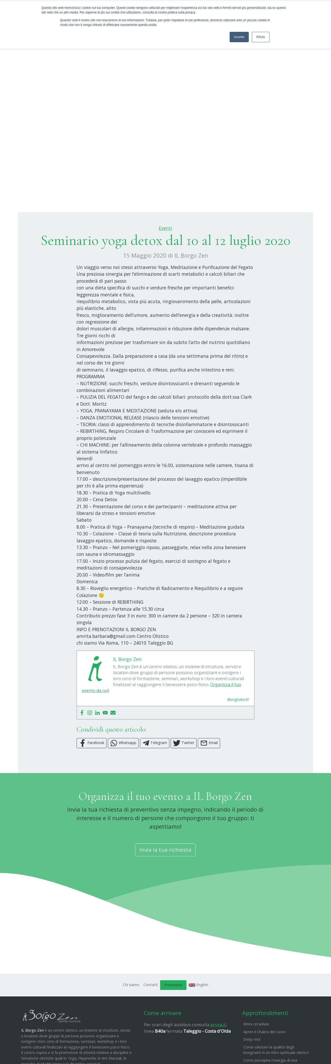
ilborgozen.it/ (238, 725)
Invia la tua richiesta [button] (165, 875)
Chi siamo (131, 1010)
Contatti (151, 1010)
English (198, 1010)
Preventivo (173, 1010)
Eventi (165, 254)
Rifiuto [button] (260, 37)
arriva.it (218, 1050)
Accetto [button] (239, 37)
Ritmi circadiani (256, 1049)
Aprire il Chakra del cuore (264, 1057)
